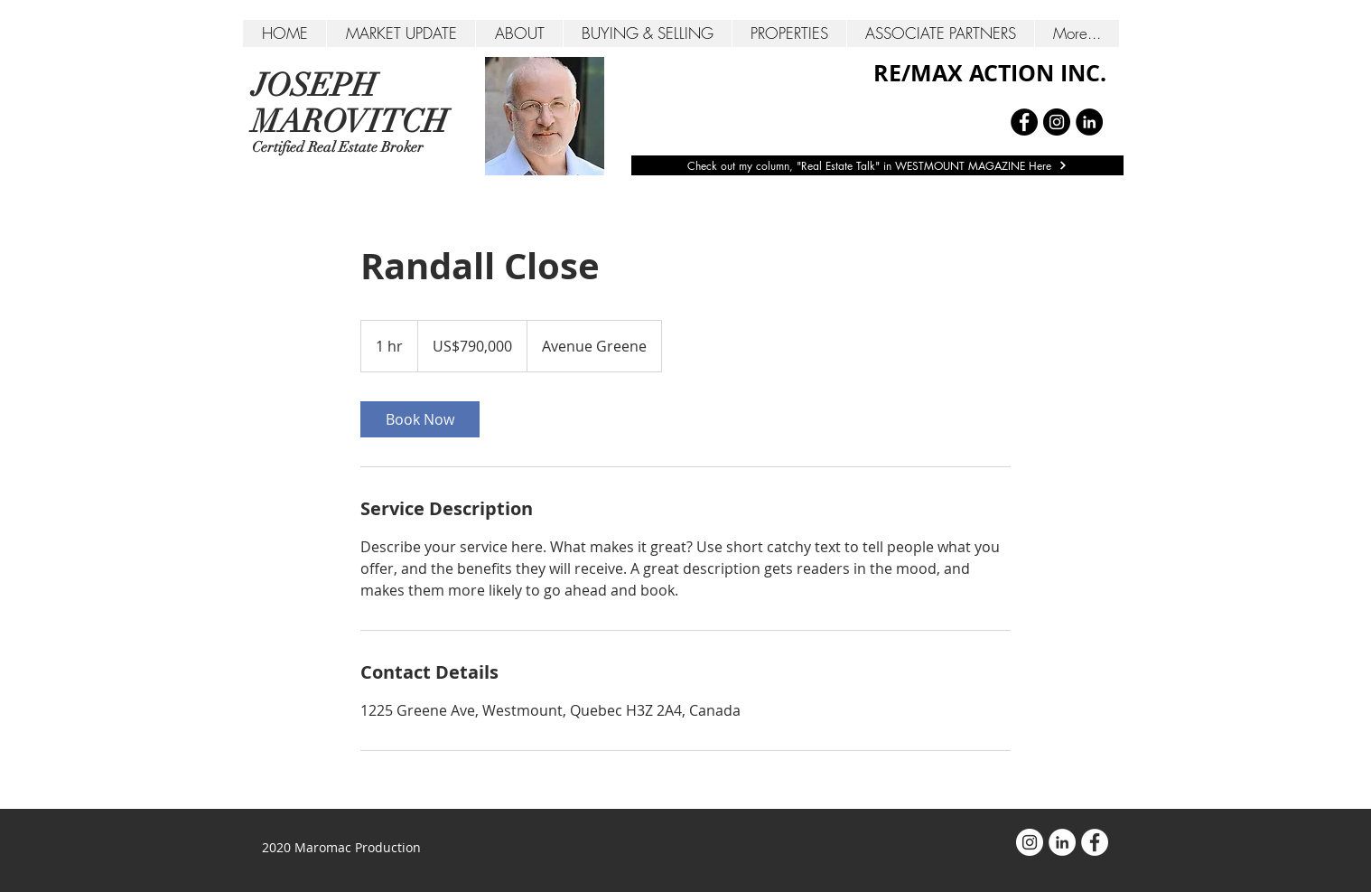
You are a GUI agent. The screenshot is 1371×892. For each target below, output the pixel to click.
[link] (420, 419)
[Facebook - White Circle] (1094, 842)
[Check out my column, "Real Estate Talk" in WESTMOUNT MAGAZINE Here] (877, 165)
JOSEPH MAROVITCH (350, 103)
